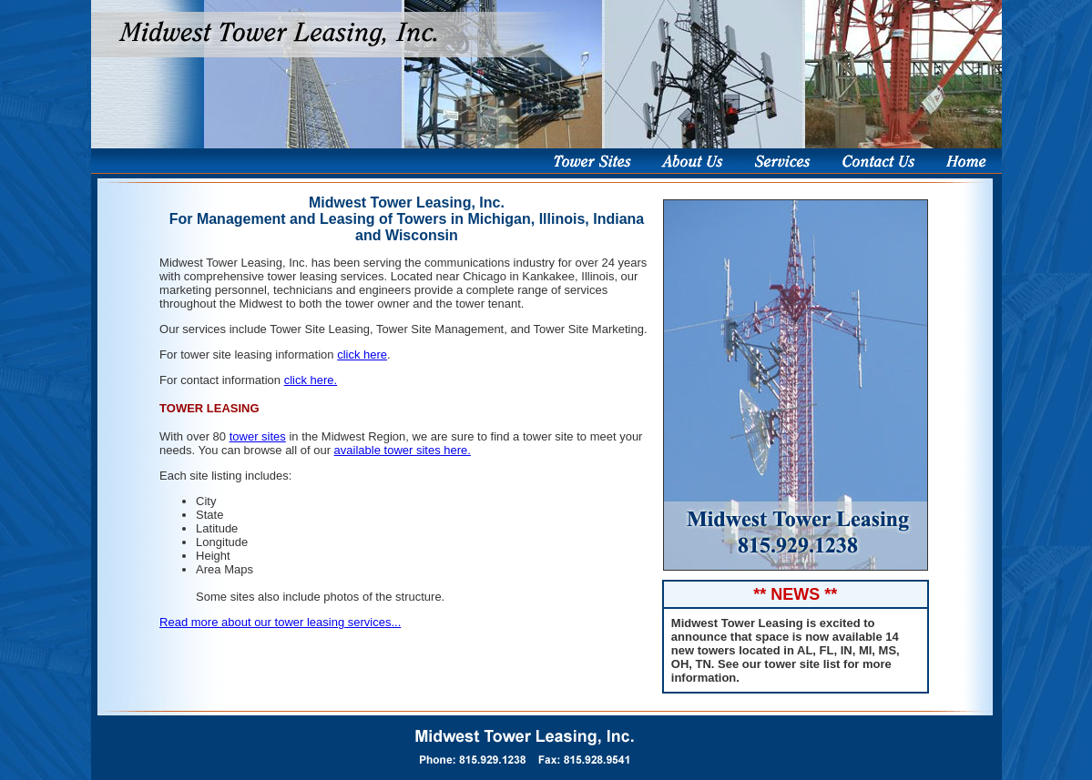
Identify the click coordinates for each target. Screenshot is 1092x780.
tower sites (258, 436)
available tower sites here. (402, 450)
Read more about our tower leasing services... (280, 622)
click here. (311, 380)
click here (362, 354)
